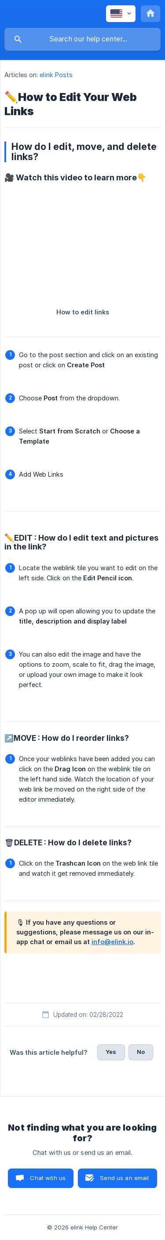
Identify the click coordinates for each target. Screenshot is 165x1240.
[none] (121, 13)
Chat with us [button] (48, 1177)
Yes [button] (111, 1051)
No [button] (141, 1051)
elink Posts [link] (56, 74)
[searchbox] (82, 39)
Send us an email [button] (124, 1177)
